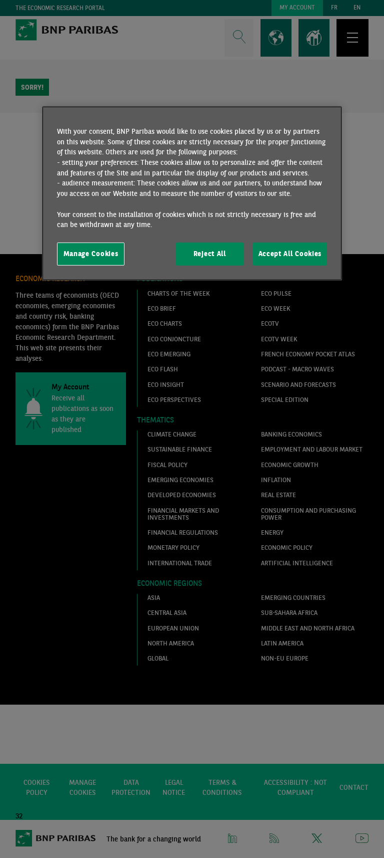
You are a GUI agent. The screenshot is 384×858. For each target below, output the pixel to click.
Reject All (210, 253)
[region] (192, 193)
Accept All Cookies (290, 253)
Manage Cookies (91, 253)
